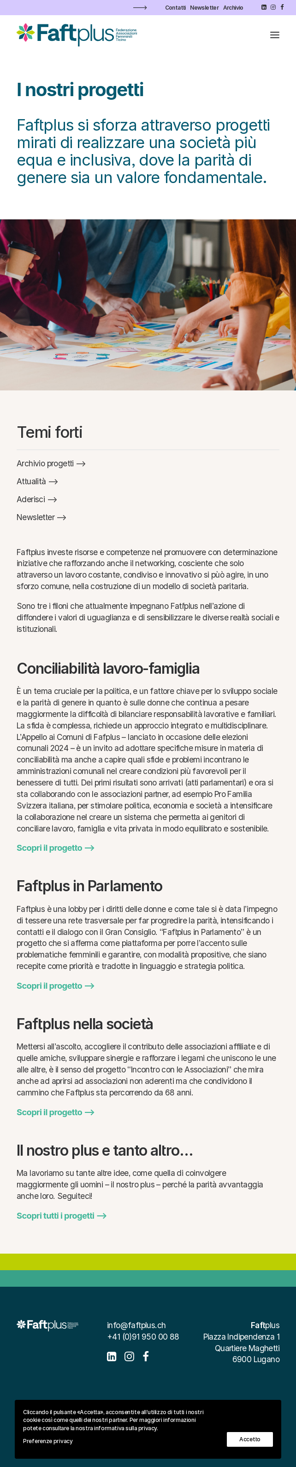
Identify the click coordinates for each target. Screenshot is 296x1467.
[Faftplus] (77, 34)
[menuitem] (175, 7)
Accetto (249, 1439)
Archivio (233, 7)
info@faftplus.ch (136, 1325)
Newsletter (204, 7)
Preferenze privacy (48, 1441)
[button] (263, 7)
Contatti (175, 7)
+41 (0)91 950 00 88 (143, 1336)
